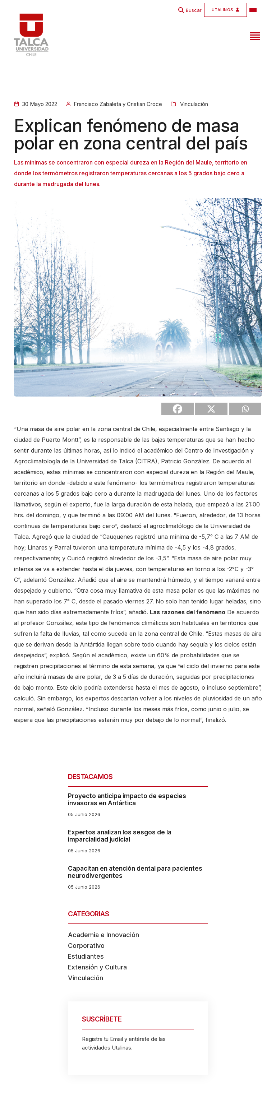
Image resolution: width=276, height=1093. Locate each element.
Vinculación (193, 104)
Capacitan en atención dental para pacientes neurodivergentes (135, 872)
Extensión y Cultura (97, 967)
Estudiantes (86, 956)
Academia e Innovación (103, 935)
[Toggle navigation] (254, 34)
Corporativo (86, 945)
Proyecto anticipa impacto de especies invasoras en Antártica (127, 799)
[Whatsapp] (245, 409)
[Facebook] (177, 409)
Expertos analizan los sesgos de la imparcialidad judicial (119, 836)
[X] (211, 409)
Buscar (194, 10)
